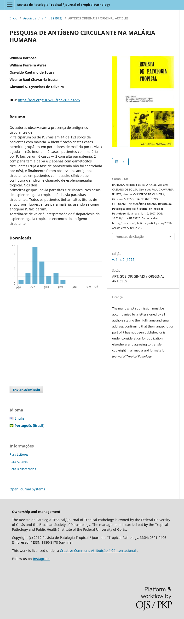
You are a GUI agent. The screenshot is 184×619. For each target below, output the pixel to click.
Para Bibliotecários (23, 469)
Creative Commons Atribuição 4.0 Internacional (98, 550)
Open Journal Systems (27, 489)
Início (13, 18)
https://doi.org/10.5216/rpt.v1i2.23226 (49, 100)
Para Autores (19, 461)
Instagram (41, 558)
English (21, 418)
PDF (122, 162)
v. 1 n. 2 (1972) (52, 18)
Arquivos (29, 18)
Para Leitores (19, 454)
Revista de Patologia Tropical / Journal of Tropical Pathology (63, 4)
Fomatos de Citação (129, 236)
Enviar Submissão (26, 389)
